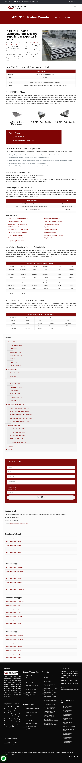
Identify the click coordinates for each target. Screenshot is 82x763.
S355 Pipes (13, 348)
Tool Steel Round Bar (14, 425)
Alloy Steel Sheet (11, 744)
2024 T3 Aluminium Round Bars (68, 710)
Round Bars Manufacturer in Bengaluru (51, 680)
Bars (9, 380)
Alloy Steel (13, 376)
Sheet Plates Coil (13, 369)
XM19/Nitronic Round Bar (17, 387)
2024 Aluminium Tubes (69, 726)
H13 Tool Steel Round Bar (17, 435)
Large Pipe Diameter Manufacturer (18, 218)
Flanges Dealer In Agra (50, 688)
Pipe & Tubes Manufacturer (52, 218)
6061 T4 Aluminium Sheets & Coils (68, 733)
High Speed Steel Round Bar (16, 404)
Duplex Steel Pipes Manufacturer (17, 224)
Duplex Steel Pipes (15, 352)
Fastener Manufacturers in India (50, 676)
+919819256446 (19, 137)
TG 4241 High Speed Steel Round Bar (21, 414)
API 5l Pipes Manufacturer (15, 235)
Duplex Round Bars (15, 400)
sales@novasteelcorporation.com (28, 1)
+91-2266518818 (14, 520)
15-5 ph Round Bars (16, 384)
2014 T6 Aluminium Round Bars (68, 706)
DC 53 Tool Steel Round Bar (18, 442)
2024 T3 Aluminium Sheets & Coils (68, 715)
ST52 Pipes (13, 359)
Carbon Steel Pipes (15, 365)
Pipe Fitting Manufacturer (51, 227)
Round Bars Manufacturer (51, 224)
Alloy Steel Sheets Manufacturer (53, 238)
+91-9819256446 (14, 517)
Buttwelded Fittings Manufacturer (17, 238)
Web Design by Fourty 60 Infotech (50, 752)
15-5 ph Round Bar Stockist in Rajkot (49, 715)
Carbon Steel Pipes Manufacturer (17, 232)
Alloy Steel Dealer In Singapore (49, 684)
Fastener (10, 446)
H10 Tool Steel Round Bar (17, 429)
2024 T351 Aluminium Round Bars (69, 723)
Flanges (10, 449)
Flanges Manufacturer (50, 232)
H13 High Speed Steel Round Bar (19, 421)
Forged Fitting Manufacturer (16, 240)
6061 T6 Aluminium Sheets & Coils (68, 742)
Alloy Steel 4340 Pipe (16, 355)
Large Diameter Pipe (16, 345)
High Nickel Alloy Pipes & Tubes (32, 709)
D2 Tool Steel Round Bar (17, 439)
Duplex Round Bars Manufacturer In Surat (50, 695)
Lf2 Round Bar (14, 390)
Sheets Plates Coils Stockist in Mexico (49, 707)
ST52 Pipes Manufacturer (15, 227)
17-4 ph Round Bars (16, 394)
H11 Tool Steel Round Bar (17, 432)
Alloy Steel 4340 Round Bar (32, 686)
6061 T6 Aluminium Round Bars (68, 738)
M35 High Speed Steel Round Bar (19, 411)
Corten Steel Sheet (15, 373)
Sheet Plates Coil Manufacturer (53, 221)
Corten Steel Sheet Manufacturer (53, 235)
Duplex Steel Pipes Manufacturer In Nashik (50, 691)
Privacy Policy (65, 752)
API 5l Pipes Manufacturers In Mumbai (51, 720)
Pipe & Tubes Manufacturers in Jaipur (50, 724)
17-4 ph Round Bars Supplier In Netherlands (50, 699)
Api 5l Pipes (13, 362)
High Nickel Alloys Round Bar (32, 676)
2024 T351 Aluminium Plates (69, 719)
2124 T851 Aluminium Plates (69, 729)
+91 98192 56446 (72, 680)
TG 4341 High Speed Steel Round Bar (21, 418)
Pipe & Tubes (11, 341)
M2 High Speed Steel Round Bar (19, 408)
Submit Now (41, 497)
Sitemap (13, 754)
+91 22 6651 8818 (72, 684)
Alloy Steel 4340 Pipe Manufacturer (18, 229)
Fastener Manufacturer (50, 229)
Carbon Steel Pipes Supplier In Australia (49, 703)
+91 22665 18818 (11, 1)
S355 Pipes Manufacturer (15, 221)
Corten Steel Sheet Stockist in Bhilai (49, 711)
